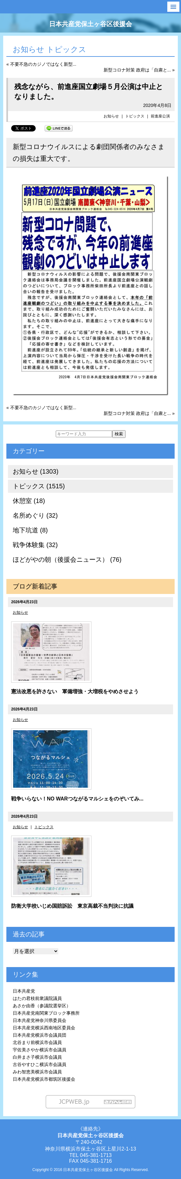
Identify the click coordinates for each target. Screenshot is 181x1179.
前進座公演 (160, 116)
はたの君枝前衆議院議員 (37, 998)
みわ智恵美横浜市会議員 (37, 1071)
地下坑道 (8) (30, 530)
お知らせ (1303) (35, 471)
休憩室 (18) (29, 500)
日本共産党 (24, 991)
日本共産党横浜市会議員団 (39, 1035)
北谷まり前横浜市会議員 (37, 1042)
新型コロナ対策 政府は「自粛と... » (139, 69)
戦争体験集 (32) (35, 544)
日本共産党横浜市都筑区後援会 (44, 1079)
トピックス (134, 116)
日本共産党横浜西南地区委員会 (44, 1027)
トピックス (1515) (39, 486)
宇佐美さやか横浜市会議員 (39, 1049)
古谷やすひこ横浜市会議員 (39, 1064)
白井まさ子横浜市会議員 (37, 1057)
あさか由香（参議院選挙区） (42, 1005)
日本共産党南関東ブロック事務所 (46, 1013)
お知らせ (111, 116)
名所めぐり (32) (35, 515)
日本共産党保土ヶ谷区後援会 (90, 23)
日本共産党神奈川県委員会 (39, 1020)
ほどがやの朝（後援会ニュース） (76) (67, 559)
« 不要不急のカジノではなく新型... (41, 64)
